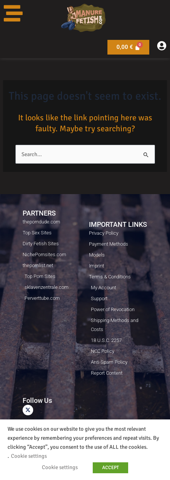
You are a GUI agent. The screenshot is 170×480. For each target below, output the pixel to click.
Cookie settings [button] (29, 456)
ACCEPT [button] (110, 468)
